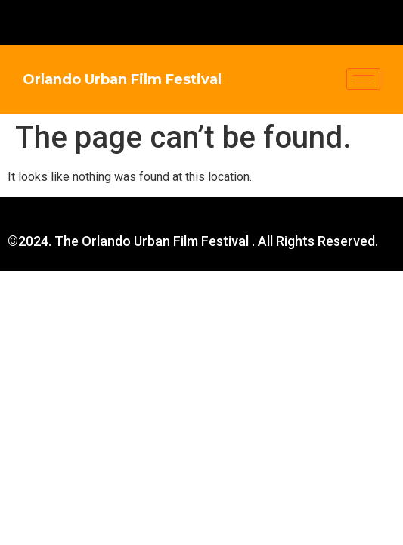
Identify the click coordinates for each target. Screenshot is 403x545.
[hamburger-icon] (363, 79)
